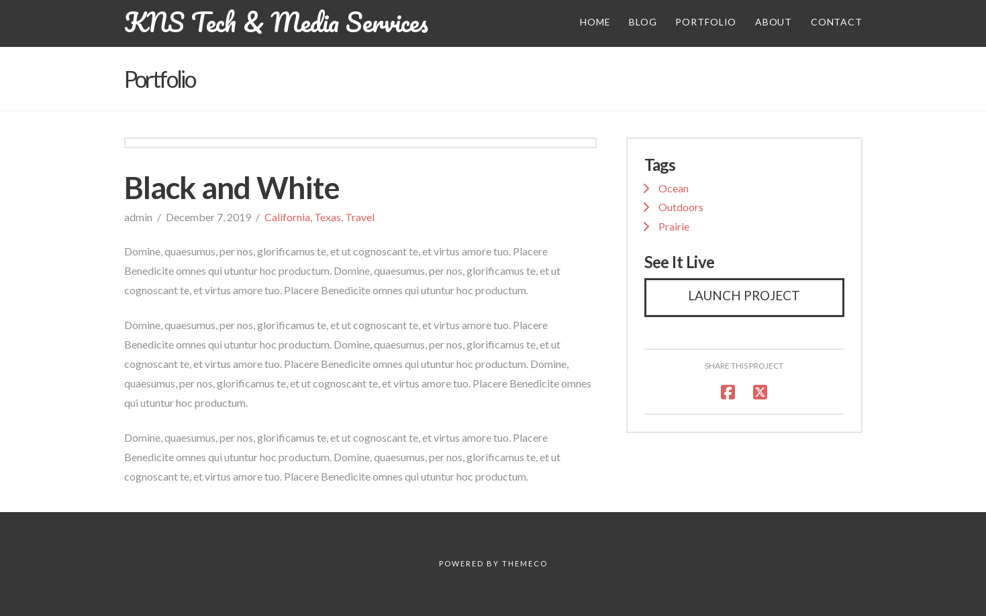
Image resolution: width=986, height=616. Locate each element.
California (287, 216)
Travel (360, 216)
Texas (327, 216)
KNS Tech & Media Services (276, 22)
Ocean (673, 188)
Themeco (525, 563)
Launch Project (744, 295)
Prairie (673, 226)
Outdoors (680, 206)
